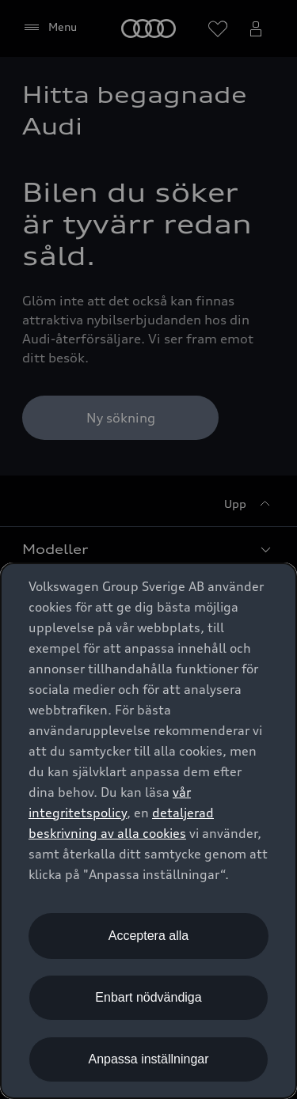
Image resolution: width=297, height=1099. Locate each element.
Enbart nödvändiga (148, 997)
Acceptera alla (148, 935)
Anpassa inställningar (148, 1059)
